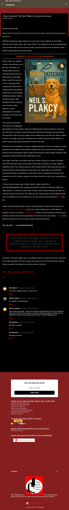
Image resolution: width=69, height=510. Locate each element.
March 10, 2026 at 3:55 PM (26, 332)
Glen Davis (13, 288)
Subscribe (34, 393)
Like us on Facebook (18, 407)
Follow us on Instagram (19, 408)
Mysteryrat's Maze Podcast (20, 405)
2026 (4, 272)
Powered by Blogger (34, 503)
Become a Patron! (17, 430)
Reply (11, 294)
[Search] (66, 4)
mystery (25, 272)
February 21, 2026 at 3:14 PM (28, 298)
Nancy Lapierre (14, 308)
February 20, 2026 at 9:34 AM (26, 288)
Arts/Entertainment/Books (20, 412)
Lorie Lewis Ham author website (22, 410)
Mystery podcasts (17, 414)
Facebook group (29, 212)
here (59, 197)
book (10, 272)
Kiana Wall (17, 272)
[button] (3, 22)
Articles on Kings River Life (20, 403)
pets (31, 272)
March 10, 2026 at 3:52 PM (26, 322)
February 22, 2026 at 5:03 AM (29, 308)
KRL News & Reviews (13, 1)
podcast (59, 216)
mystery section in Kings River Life (14, 209)
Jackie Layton (14, 298)
